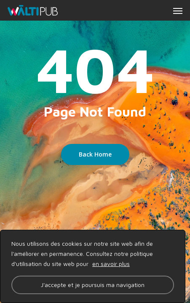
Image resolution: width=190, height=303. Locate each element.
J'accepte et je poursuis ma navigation (93, 284)
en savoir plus (111, 263)
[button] (177, 10)
